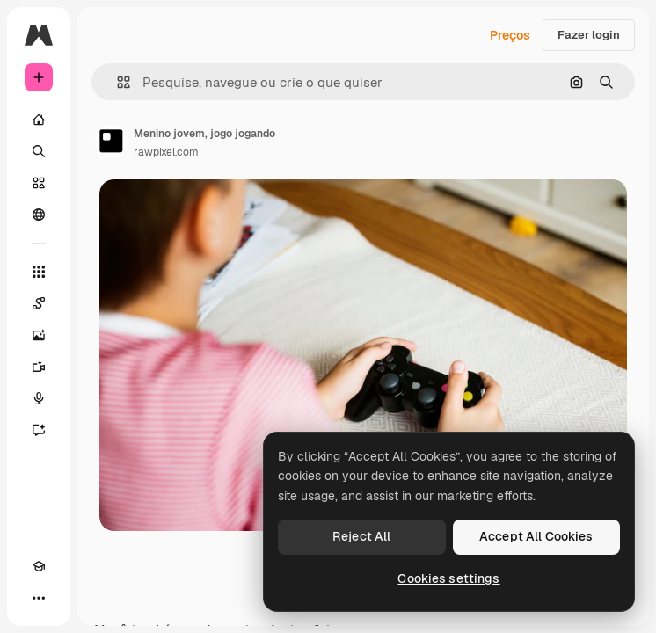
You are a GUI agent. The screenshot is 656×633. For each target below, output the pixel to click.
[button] (116, 82)
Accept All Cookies (536, 536)
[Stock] (39, 183)
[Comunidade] (39, 214)
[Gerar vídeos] (39, 367)
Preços (510, 35)
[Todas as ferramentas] (39, 272)
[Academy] (39, 566)
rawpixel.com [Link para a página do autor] (166, 152)
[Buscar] (39, 151)
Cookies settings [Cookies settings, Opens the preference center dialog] (448, 578)
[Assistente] (39, 430)
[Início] (39, 120)
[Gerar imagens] (39, 335)
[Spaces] (39, 303)
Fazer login (589, 34)
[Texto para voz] (39, 398)
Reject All (361, 536)
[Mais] (39, 598)
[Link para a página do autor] (111, 140)
